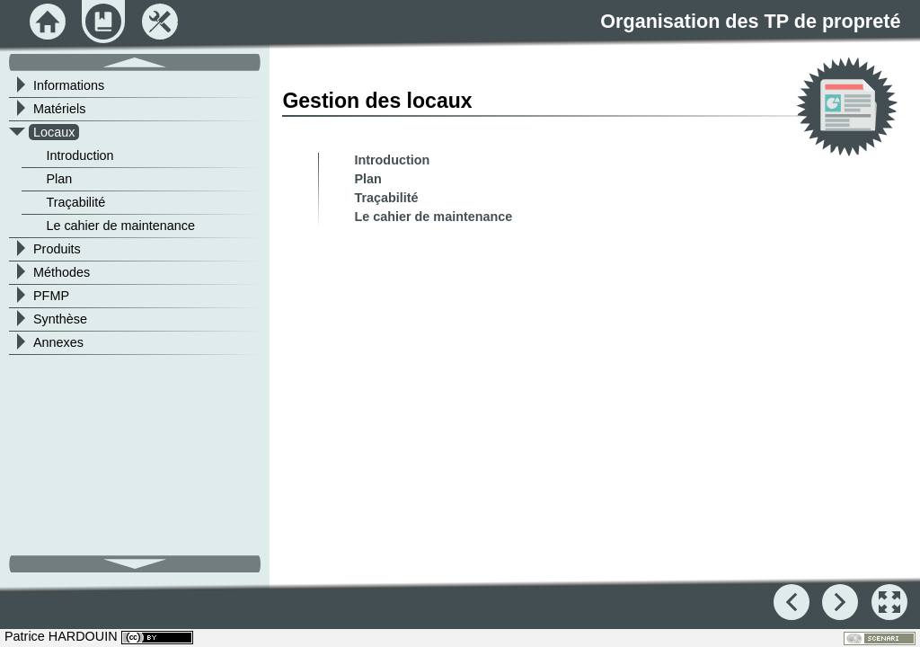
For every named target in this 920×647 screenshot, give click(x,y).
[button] (889, 602)
